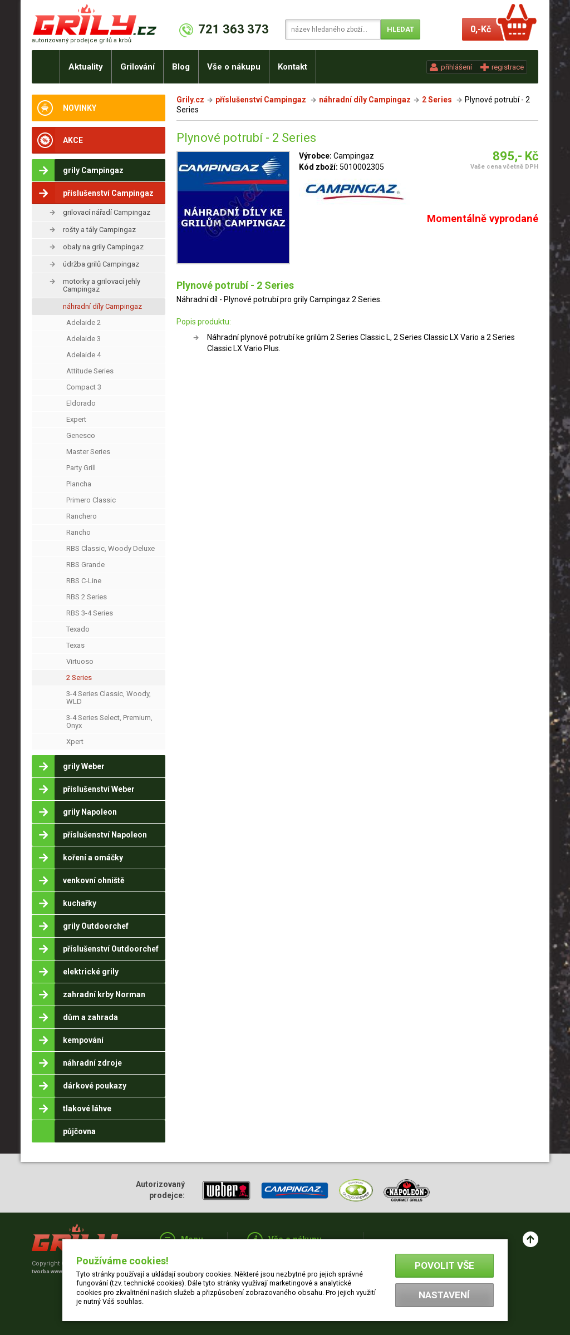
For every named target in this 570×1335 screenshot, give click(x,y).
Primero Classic (91, 500)
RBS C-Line (83, 581)
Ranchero (81, 516)
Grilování (137, 67)
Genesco (80, 435)
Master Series (88, 451)
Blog (181, 67)
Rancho (78, 532)
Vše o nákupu (234, 67)
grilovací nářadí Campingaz (106, 212)
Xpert (74, 741)
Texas (75, 645)
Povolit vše (444, 1265)
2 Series (79, 677)
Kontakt (292, 67)
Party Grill (81, 468)
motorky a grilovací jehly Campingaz (101, 285)
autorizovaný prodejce (81, 40)
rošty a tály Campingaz (99, 229)
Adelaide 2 (83, 322)
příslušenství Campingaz (261, 99)
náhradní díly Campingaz (102, 306)
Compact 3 (83, 387)
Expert (76, 419)
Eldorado (81, 403)
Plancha (78, 484)
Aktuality (85, 67)
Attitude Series (90, 371)
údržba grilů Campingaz (101, 264)
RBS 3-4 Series (89, 613)
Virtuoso (80, 661)
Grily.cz (190, 99)
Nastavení (444, 1294)
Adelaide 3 (83, 338)
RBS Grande (85, 564)
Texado (78, 629)
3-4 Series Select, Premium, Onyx (109, 721)
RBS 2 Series (86, 597)
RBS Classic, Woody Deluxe (110, 548)
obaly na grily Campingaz (103, 247)
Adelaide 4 (83, 355)
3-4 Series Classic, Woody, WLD (108, 697)
